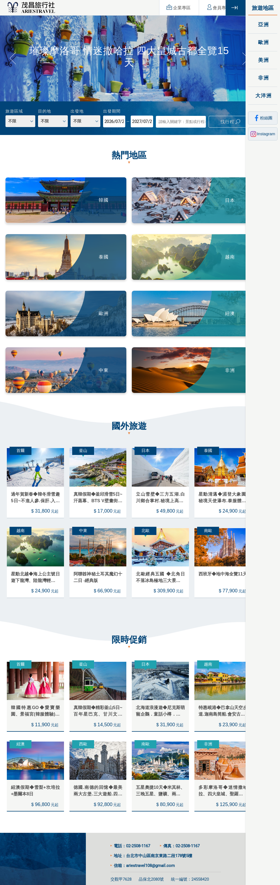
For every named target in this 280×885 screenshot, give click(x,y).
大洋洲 (263, 95)
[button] (12, 56)
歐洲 (262, 42)
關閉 (236, 8)
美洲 (262, 60)
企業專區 (169, 7)
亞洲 (262, 24)
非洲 (262, 78)
